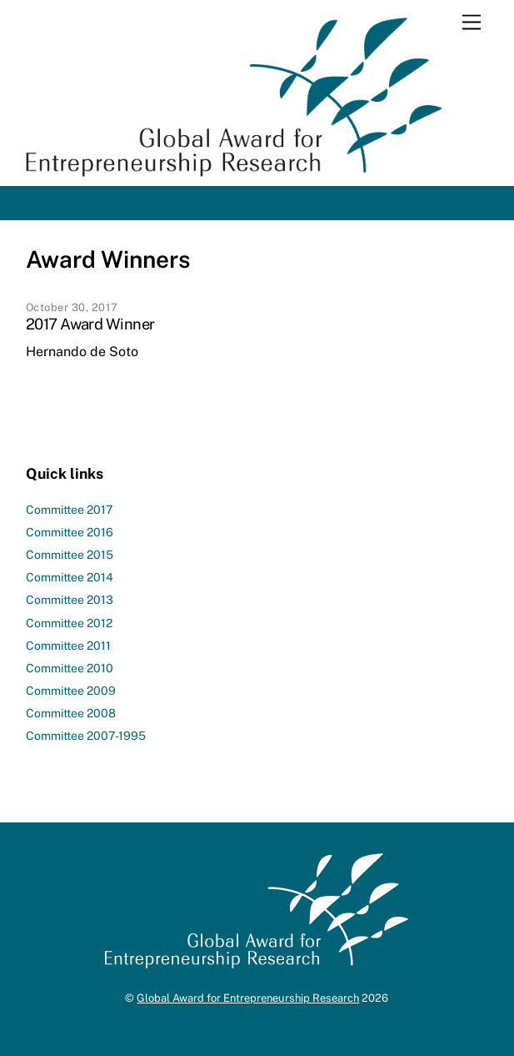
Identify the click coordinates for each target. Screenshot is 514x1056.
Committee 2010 (69, 668)
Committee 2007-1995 (86, 735)
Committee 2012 (69, 623)
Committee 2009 (71, 690)
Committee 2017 (69, 509)
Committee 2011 (68, 645)
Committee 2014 (69, 577)
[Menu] (471, 23)
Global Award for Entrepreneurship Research (248, 998)
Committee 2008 (71, 713)
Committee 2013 (69, 599)
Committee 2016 (69, 532)
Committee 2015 (69, 554)
